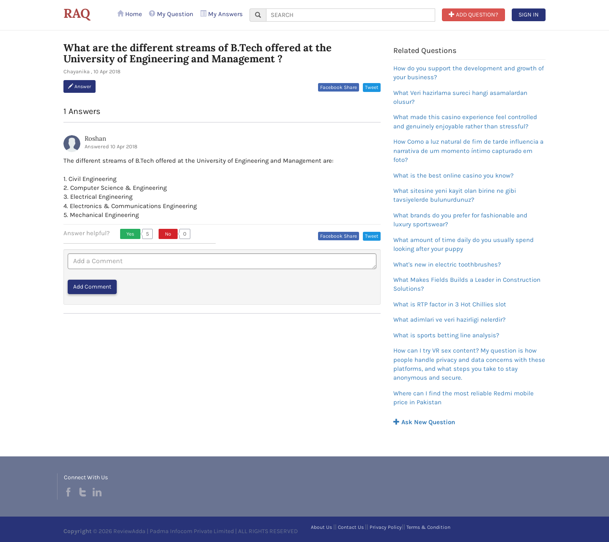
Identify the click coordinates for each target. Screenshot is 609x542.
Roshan (95, 138)
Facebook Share (338, 87)
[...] (350, 15)
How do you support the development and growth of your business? (468, 72)
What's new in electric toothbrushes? (447, 264)
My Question (171, 14)
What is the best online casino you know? (453, 175)
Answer (79, 86)
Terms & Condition (428, 527)
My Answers (221, 14)
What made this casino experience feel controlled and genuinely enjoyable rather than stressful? (465, 121)
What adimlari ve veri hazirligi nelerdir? (449, 319)
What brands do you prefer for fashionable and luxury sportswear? (460, 219)
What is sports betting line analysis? (446, 335)
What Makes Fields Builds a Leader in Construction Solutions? (466, 284)
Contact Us (351, 527)
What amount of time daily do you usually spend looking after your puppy (463, 244)
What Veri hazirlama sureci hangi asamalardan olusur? (460, 97)
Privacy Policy (386, 527)
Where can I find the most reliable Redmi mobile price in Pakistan (463, 397)
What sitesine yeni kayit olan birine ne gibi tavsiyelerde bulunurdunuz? (454, 195)
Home (129, 14)
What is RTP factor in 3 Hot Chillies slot (449, 304)
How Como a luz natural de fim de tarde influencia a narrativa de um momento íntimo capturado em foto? (468, 151)
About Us (321, 527)
